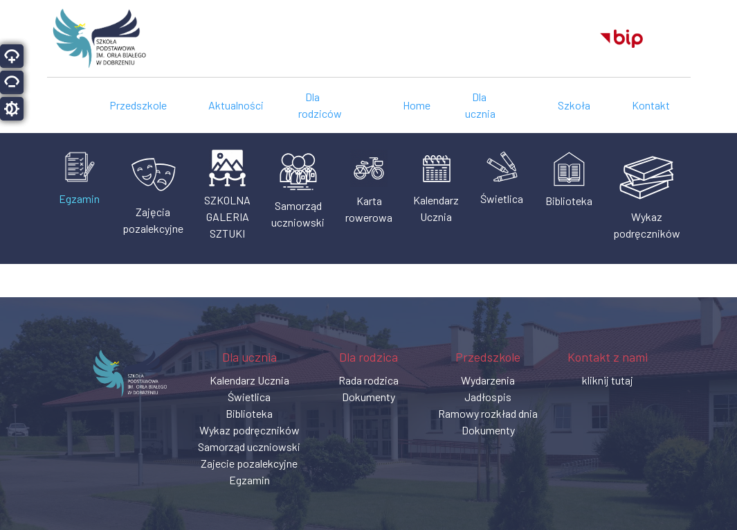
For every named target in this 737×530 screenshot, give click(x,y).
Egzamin (249, 479)
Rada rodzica (368, 380)
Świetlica (249, 396)
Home (416, 105)
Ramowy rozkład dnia (488, 413)
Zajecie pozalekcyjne (249, 463)
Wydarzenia (488, 380)
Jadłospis (487, 396)
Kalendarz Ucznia (249, 380)
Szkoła (574, 105)
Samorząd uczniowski (249, 446)
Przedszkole (138, 105)
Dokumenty (368, 396)
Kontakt (651, 105)
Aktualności (236, 105)
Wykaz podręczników (249, 429)
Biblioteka (249, 413)
